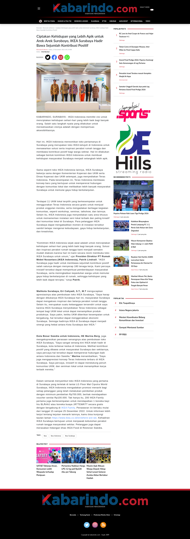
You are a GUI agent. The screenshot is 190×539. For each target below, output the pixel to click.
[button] (38, 8)
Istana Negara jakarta (129, 310)
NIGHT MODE (145, 7)
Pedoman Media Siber (102, 515)
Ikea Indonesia (56, 436)
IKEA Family (68, 407)
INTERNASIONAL (137, 21)
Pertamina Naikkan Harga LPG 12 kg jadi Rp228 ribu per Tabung (73, 469)
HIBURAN (112, 21)
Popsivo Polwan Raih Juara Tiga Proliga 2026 (131, 213)
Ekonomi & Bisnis (48, 28)
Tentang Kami (85, 515)
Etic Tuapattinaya (127, 303)
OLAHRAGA (95, 21)
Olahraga (122, 40)
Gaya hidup (134, 270)
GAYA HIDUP (123, 21)
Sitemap (117, 515)
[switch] (152, 10)
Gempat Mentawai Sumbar (131, 327)
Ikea (45, 436)
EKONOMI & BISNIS (81, 21)
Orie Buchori (45, 52)
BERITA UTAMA (49, 21)
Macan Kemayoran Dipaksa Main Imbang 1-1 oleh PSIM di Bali (142, 244)
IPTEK (104, 21)
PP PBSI (123, 334)
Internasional (123, 80)
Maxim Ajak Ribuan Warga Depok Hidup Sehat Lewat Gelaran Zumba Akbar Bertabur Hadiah (97, 472)
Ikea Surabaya (70, 436)
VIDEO (148, 21)
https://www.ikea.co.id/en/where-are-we (74, 417)
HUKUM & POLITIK (64, 21)
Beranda (39, 28)
